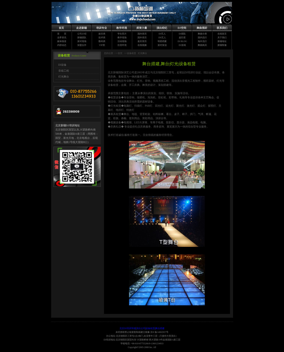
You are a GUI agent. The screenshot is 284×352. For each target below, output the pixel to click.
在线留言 (222, 33)
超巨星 (182, 37)
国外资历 (142, 37)
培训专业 (101, 28)
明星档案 (162, 41)
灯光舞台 (63, 76)
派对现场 (81, 41)
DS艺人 (162, 37)
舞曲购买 (202, 45)
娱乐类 (102, 33)
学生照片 (122, 33)
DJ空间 (182, 28)
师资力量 (141, 28)
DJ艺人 (162, 33)
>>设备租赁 (130, 53)
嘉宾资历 (142, 41)
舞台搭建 (159, 328)
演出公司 (140, 328)
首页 (61, 28)
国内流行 (202, 37)
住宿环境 (122, 45)
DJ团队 (182, 33)
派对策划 (162, 45)
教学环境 (121, 28)
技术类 (102, 37)
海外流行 (202, 41)
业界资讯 (61, 37)
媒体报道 (61, 41)
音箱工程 (63, 70)
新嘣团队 (81, 37)
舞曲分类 (202, 33)
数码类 (102, 41)
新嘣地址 (222, 41)
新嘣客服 (222, 45)
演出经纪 (161, 28)
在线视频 (142, 45)
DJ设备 (62, 64)
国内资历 (142, 33)
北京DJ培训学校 (128, 328)
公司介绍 (81, 33)
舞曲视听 (202, 28)
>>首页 (119, 53)
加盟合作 (81, 45)
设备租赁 (150, 328)
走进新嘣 (81, 28)
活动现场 (122, 41)
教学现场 (122, 37)
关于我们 (222, 37)
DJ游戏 (182, 45)
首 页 (61, 33)
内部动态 (61, 45)
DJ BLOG (182, 41)
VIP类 (102, 45)
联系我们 (222, 28)
